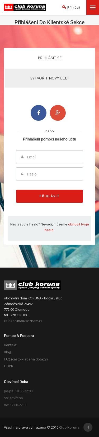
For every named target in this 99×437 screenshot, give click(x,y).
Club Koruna (69, 427)
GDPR (8, 366)
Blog (7, 352)
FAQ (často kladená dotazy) (26, 359)
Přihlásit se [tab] (50, 57)
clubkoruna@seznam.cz (23, 320)
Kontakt (10, 345)
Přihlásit (50, 196)
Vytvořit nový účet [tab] (49, 78)
